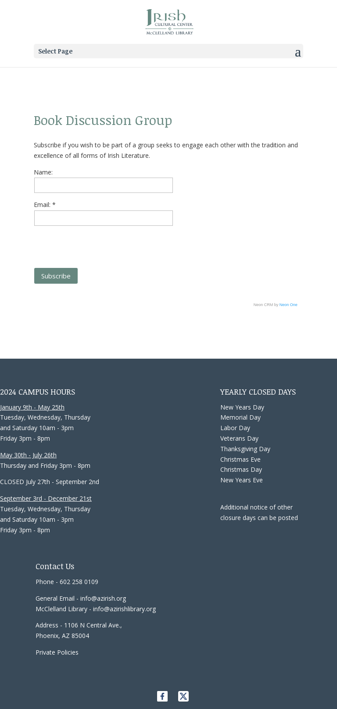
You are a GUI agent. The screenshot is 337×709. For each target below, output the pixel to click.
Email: (43, 204)
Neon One (289, 305)
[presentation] (100, 243)
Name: (43, 172)
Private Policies (57, 652)
